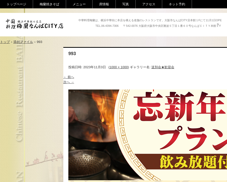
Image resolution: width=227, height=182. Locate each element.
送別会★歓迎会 (162, 67)
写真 (125, 4)
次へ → (68, 82)
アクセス (148, 4)
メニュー (79, 4)
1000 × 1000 (118, 67)
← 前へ (68, 77)
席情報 (104, 4)
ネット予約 (177, 4)
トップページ (16, 4)
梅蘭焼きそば (49, 4)
